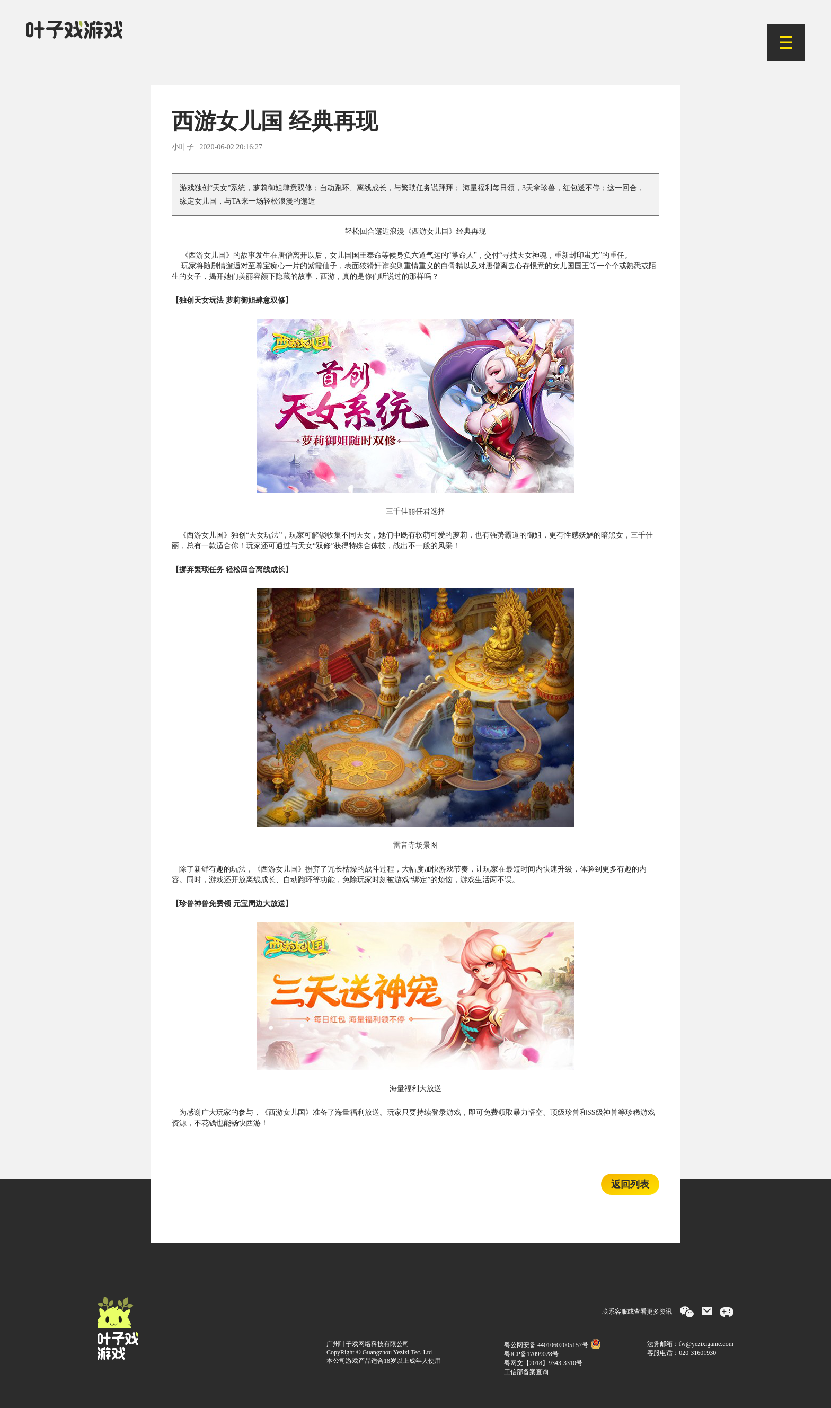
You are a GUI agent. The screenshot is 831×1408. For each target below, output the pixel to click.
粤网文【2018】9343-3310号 (543, 1363)
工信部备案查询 (526, 1372)
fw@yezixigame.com (706, 1344)
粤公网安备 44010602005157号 (552, 1345)
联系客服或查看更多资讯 (637, 1311)
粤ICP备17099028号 (531, 1354)
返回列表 (630, 1184)
